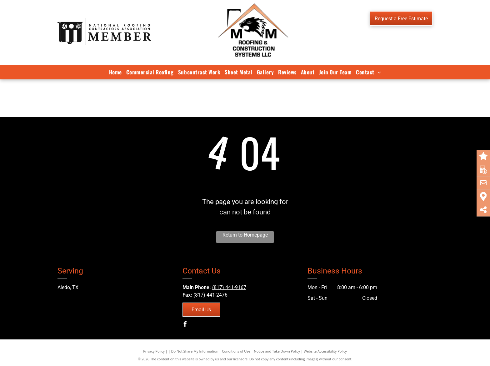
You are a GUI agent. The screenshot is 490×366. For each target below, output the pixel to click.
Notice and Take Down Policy (277, 351)
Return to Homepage (245, 235)
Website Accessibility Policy (325, 351)
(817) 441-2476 (210, 295)
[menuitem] (115, 72)
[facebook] (185, 325)
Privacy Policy (154, 351)
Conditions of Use (236, 351)
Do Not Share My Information (194, 351)
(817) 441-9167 (229, 287)
